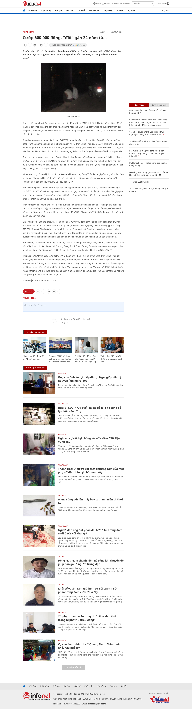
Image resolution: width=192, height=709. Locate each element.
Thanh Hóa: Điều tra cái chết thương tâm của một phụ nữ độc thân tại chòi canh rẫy (91, 470)
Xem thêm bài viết (73, 667)
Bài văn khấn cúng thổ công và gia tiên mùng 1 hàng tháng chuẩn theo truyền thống (146, 153)
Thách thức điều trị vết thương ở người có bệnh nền (112, 359)
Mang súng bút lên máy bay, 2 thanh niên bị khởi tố (90, 501)
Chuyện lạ (107, 10)
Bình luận (29, 291)
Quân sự (120, 10)
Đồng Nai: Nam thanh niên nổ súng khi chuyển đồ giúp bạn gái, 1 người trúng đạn (91, 562)
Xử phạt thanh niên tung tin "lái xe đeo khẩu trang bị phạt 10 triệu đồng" (87, 618)
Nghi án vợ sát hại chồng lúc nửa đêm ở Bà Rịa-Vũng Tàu (89, 440)
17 (161, 134)
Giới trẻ (81, 10)
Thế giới (58, 10)
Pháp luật (28, 32)
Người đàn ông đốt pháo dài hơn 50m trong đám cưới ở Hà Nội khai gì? (90, 531)
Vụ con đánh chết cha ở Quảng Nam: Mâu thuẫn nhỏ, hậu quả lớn (89, 646)
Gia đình (70, 10)
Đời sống (33, 10)
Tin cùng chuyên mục (35, 367)
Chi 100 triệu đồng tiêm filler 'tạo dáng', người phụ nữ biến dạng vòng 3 (86, 359)
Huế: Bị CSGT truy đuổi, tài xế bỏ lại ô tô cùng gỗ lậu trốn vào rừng (89, 409)
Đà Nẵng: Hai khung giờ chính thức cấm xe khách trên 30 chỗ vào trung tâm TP (148, 173)
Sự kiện (131, 10)
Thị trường (46, 10)
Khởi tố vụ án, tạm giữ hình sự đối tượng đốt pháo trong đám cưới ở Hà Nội (87, 590)
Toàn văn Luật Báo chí (139, 182)
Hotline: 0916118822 (120, 3)
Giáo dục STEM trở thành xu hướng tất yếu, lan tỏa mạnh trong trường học (60, 359)
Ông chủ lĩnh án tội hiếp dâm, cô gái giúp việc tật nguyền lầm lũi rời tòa (90, 378)
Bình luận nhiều (159, 105)
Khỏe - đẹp (94, 10)
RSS (165, 10)
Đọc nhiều (139, 105)
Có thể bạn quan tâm (35, 332)
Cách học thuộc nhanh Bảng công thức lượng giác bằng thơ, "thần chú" (146, 133)
